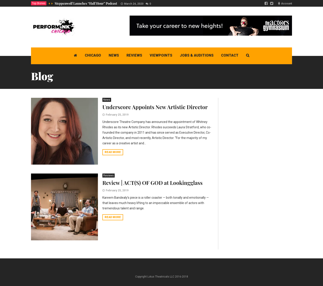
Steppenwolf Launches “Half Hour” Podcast (86, 3)
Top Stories (39, 3)
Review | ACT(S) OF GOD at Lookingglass (152, 182)
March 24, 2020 (133, 3)
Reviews (108, 175)
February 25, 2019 (117, 114)
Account (286, 3)
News (106, 99)
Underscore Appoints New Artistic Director (155, 106)
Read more (113, 152)
